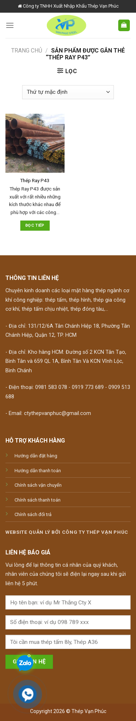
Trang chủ (26, 50)
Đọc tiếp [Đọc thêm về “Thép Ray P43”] (35, 225)
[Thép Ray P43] (35, 143)
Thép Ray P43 (35, 180)
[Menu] (9, 25)
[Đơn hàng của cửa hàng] (68, 92)
